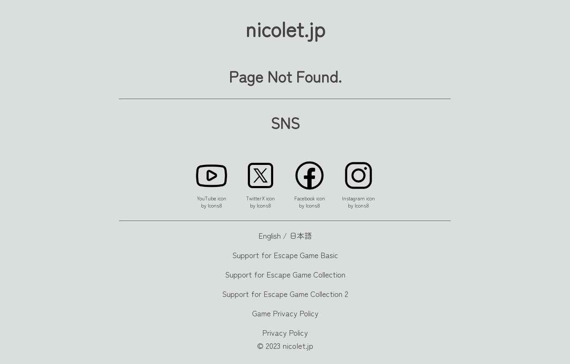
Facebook (304, 198)
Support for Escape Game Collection (285, 274)
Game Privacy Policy (285, 312)
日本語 (300, 235)
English (269, 235)
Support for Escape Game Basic (285, 254)
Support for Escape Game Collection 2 (285, 293)
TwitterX (255, 198)
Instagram (353, 198)
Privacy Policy (285, 332)
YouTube (206, 198)
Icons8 (215, 205)
